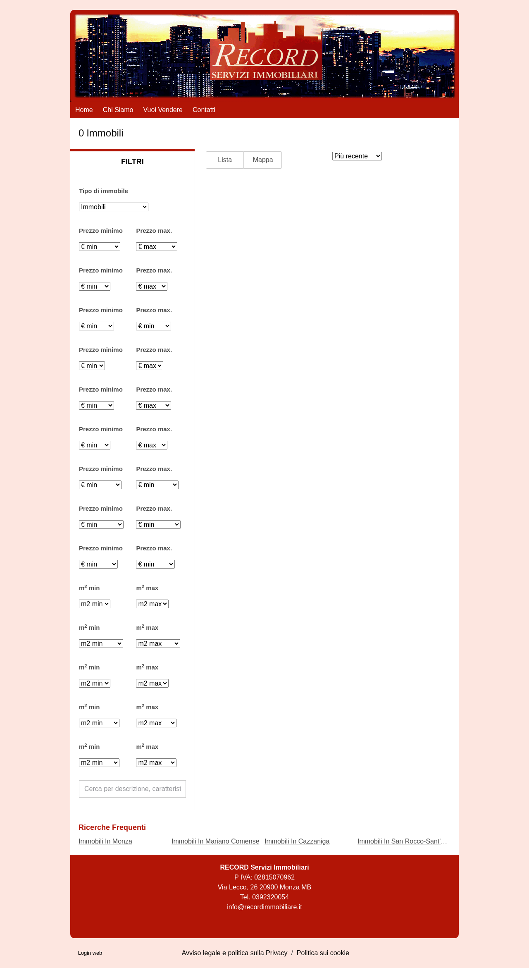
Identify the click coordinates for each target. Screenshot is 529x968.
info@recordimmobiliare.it (264, 907)
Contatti (204, 109)
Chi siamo (118, 109)
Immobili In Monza (105, 841)
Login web (90, 953)
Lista (225, 159)
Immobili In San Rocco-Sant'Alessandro (415, 841)
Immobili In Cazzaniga (296, 841)
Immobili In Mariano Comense (216, 841)
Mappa (263, 159)
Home (84, 109)
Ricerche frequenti (112, 827)
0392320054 (270, 897)
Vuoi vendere (163, 109)
